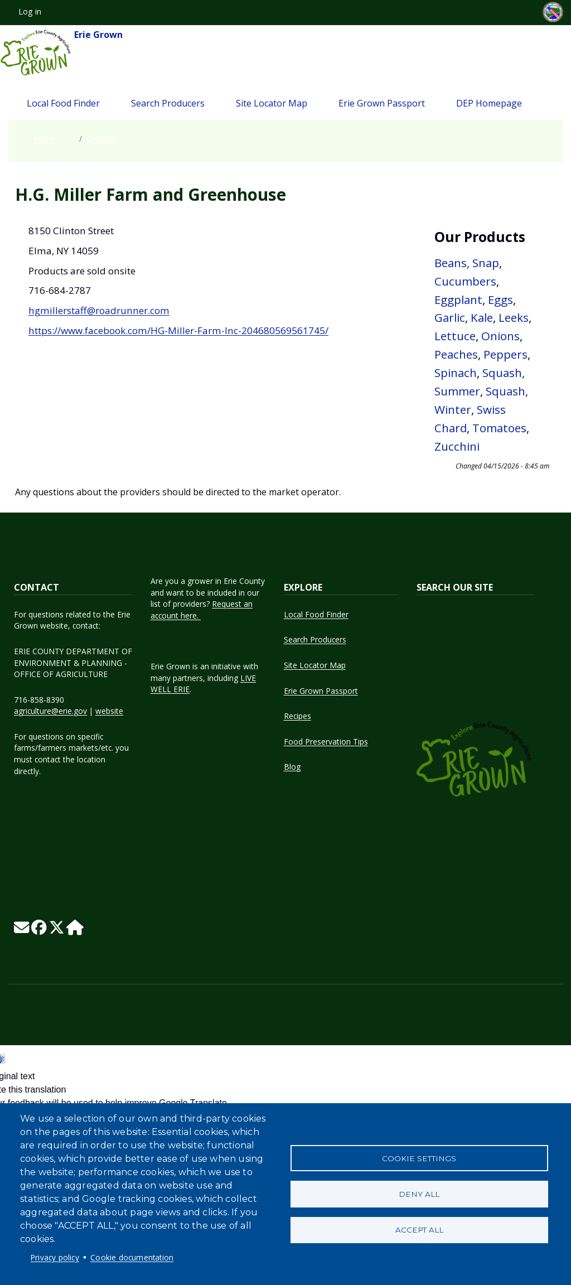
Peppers (505, 354)
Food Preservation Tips (326, 741)
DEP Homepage (489, 103)
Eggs (500, 299)
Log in (29, 11)
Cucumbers (465, 281)
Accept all (419, 1230)
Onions (500, 336)
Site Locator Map (271, 103)
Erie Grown (61, 53)
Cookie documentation (131, 1257)
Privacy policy (55, 1257)
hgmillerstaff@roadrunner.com (99, 310)
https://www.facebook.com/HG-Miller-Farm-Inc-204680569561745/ (178, 330)
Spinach (455, 372)
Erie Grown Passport (381, 103)
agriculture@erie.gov (50, 711)
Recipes (297, 716)
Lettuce (455, 336)
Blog (292, 766)
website (109, 711)
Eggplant (458, 299)
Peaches (456, 354)
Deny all (419, 1194)
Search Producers (168, 103)
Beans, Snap (466, 262)
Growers (101, 138)
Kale (482, 317)
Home (44, 138)
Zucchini (457, 446)
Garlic (449, 317)
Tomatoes (499, 428)
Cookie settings (419, 1157)
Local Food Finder (63, 103)
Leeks (514, 317)
